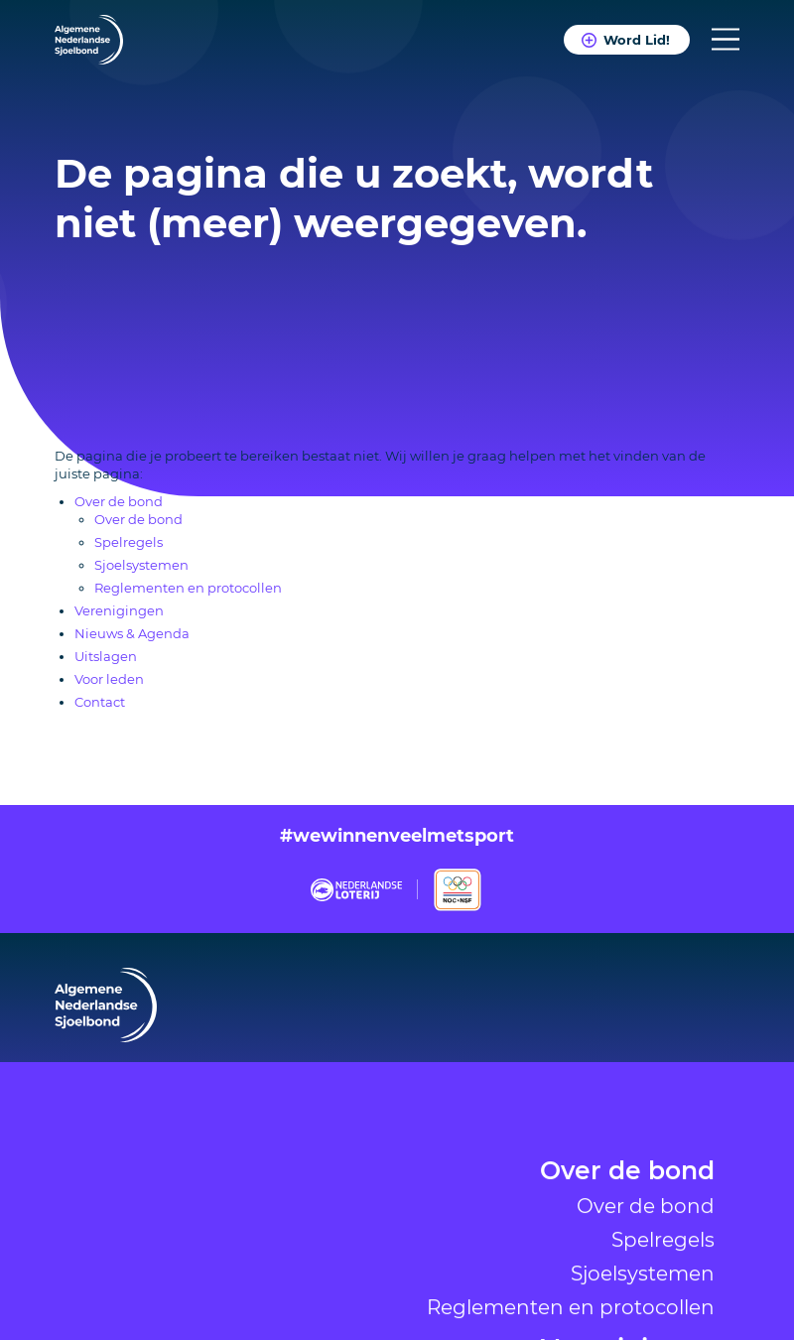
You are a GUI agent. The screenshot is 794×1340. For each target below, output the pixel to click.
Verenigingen (119, 610)
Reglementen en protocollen (188, 588)
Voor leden (109, 679)
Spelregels (663, 1319)
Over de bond (627, 1253)
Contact (99, 702)
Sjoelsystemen (141, 565)
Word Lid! (636, 40)
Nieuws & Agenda (132, 633)
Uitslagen (105, 656)
